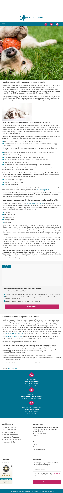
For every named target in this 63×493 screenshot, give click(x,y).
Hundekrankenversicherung (35, 203)
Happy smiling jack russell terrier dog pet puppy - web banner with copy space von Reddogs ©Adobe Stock (23, 362)
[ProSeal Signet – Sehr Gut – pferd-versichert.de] (6, 471)
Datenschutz (56, 473)
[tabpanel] (31, 53)
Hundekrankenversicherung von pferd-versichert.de (22, 288)
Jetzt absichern (31, 306)
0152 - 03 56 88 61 (31, 409)
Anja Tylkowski (12, 368)
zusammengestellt (43, 190)
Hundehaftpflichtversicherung (14, 333)
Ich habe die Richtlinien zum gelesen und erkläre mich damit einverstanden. (46, 475)
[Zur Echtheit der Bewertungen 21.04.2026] (6, 482)
